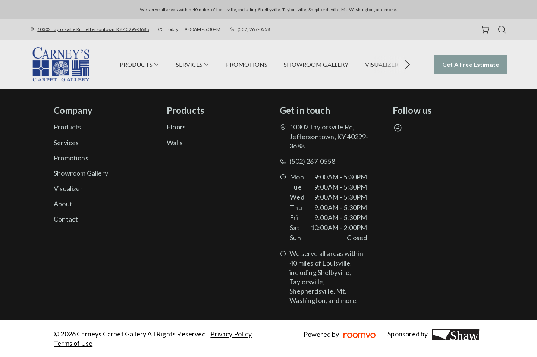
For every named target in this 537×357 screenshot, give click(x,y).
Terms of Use (73, 343)
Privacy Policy (231, 334)
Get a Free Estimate (470, 64)
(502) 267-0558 (254, 29)
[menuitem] (139, 64)
